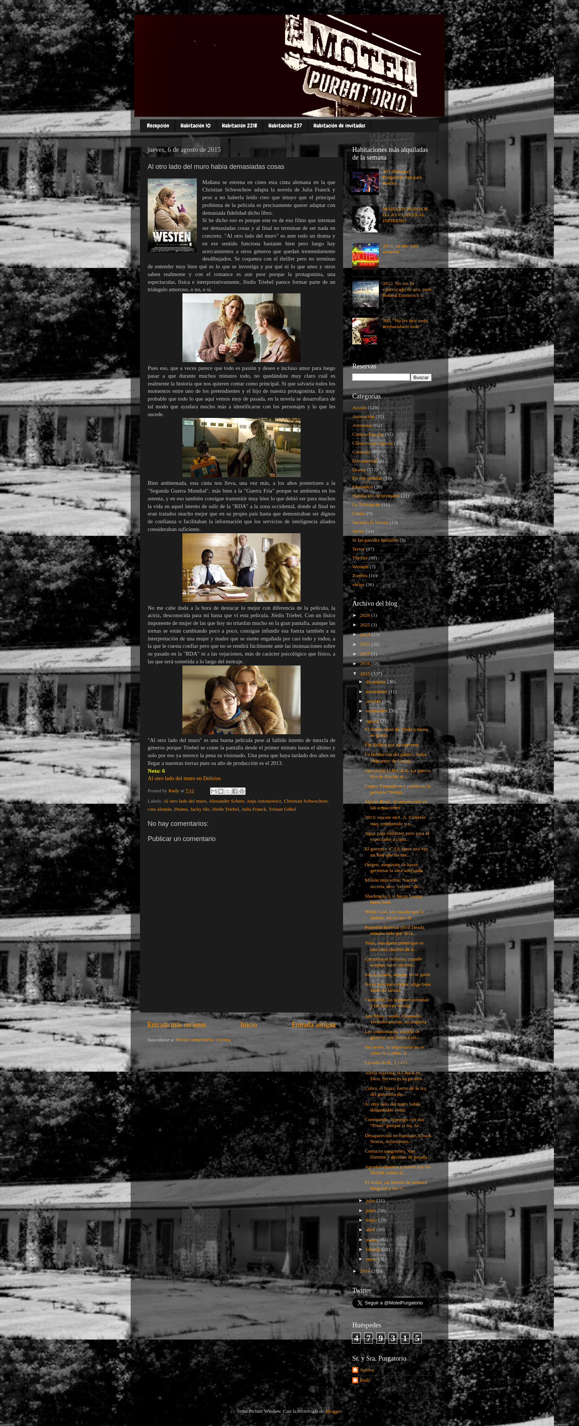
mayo (372, 1220)
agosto (373, 721)
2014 (365, 1271)
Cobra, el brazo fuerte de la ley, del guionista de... (396, 1091)
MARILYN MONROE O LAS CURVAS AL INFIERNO (405, 214)
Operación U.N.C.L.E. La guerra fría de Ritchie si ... (397, 773)
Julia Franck (254, 809)
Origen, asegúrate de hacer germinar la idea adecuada (393, 867)
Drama (181, 809)
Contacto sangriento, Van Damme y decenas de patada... (398, 1154)
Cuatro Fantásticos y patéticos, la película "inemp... (398, 788)
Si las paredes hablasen (375, 540)
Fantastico (362, 487)
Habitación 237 (285, 125)
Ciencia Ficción (368, 434)
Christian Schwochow (306, 801)
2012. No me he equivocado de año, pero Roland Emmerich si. (407, 289)
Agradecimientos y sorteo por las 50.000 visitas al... (398, 1169)
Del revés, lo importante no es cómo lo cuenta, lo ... (395, 1050)
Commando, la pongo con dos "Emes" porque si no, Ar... (395, 1122)
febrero (373, 1249)
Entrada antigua (314, 1024)
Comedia (361, 452)
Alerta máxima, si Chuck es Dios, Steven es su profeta (393, 1075)
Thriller (359, 558)
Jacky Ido (199, 809)
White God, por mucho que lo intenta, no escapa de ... (394, 914)
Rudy (365, 1380)
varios (358, 584)
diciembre (376, 681)
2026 (365, 615)
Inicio (249, 1024)
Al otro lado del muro (184, 801)
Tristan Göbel (282, 809)
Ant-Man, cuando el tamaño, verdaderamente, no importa (395, 1018)
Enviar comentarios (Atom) (203, 1039)
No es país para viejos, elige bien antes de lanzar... (398, 987)
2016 (365, 663)
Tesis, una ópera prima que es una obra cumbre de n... (394, 946)
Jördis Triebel (225, 809)
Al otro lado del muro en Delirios (184, 778)
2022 (365, 644)
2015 (365, 673)
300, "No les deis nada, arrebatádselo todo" (406, 323)
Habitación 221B (239, 125)
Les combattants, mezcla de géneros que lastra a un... (392, 1034)
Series (358, 531)
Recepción (158, 125)
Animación (363, 416)
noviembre (377, 691)
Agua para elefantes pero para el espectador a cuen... (397, 836)
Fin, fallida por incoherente (392, 745)
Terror (358, 549)
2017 (365, 654)
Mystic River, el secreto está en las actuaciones (396, 804)
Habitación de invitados (339, 125)
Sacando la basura (370, 522)
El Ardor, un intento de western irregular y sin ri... (396, 1185)
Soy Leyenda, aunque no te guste (398, 974)
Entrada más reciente (176, 1024)
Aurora (367, 1369)
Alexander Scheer (226, 801)
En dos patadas (367, 478)
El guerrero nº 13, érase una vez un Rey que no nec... (396, 851)
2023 (365, 634)
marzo (373, 1239)
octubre (374, 701)
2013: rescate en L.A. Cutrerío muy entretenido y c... (395, 820)
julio (371, 1200)
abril (371, 1229)
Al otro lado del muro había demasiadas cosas (392, 1107)
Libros (358, 513)
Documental (364, 460)
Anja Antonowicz (263, 801)
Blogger (333, 1411)
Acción (359, 407)
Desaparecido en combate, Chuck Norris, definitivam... (398, 1138)
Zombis (359, 575)
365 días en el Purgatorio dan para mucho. (402, 177)
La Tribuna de (366, 504)
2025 (365, 624)
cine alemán (160, 809)
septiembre (377, 711)
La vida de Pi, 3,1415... (388, 1062)
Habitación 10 (195, 125)
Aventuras (362, 425)
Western (360, 566)
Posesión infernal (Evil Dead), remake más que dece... (395, 930)
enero (372, 1259)
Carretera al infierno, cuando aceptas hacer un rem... (393, 961)
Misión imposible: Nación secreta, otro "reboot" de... (393, 883)
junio (371, 1210)
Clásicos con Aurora (372, 443)
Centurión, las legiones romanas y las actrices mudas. (397, 1002)
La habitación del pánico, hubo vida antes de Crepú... (395, 757)
